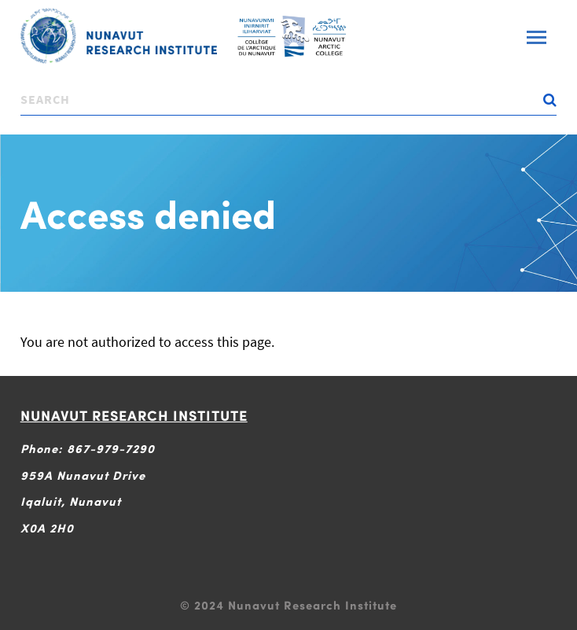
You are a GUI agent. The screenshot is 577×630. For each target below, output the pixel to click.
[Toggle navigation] (536, 37)
